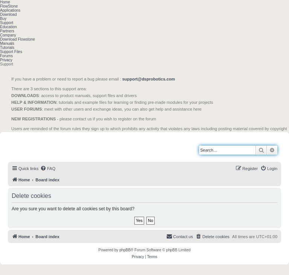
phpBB (125, 250)
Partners (7, 31)
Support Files (11, 52)
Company (8, 35)
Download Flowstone (17, 39)
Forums (6, 56)
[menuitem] (47, 168)
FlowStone (9, 6)
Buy (3, 19)
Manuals (7, 43)
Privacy (6, 60)
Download (8, 14)
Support (6, 23)
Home (5, 2)
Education (8, 27)
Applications (10, 10)
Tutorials (7, 48)
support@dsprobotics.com (148, 79)
